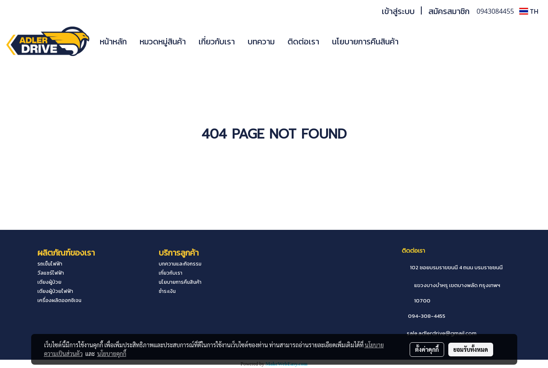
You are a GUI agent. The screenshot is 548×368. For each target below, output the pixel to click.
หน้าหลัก (113, 41)
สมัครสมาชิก (448, 11)
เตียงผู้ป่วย (49, 282)
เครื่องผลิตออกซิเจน (59, 300)
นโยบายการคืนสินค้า (365, 41)
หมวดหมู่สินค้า (163, 41)
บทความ (261, 41)
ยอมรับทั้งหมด (470, 349)
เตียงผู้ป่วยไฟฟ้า (55, 291)
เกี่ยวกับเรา (217, 41)
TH (528, 11)
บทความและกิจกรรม (180, 264)
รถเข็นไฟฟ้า (49, 264)
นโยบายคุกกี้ (111, 353)
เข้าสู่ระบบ (398, 11)
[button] (417, 41)
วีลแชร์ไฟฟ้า (50, 273)
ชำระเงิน (167, 291)
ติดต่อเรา (303, 41)
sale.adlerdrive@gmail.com (442, 333)
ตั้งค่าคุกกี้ (427, 349)
